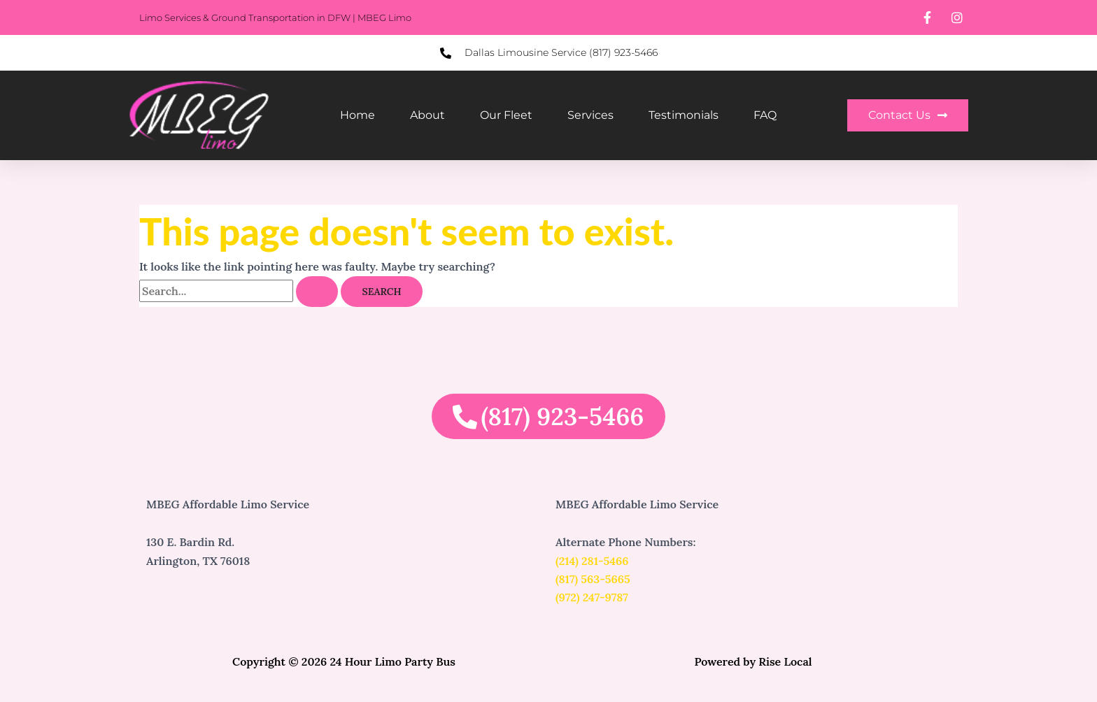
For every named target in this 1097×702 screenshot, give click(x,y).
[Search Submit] (317, 291)
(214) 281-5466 (592, 561)
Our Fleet (506, 115)
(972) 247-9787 (591, 597)
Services (590, 115)
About (427, 115)
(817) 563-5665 (592, 579)
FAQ (765, 115)
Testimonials (684, 115)
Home (357, 115)
